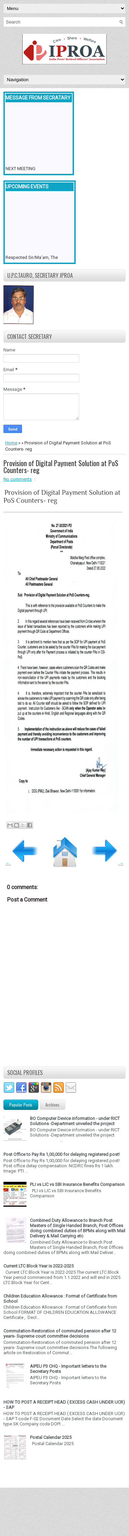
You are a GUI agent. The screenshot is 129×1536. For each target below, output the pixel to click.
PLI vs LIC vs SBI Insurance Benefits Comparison (77, 1184)
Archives (52, 1105)
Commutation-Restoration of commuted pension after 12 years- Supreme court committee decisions (59, 1333)
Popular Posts (20, 1105)
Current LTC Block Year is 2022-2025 (38, 1266)
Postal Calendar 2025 (51, 1437)
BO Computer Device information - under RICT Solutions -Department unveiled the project (75, 1121)
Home (11, 442)
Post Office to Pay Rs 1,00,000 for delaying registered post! (61, 1154)
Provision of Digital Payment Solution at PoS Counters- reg (60, 466)
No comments (17, 479)
